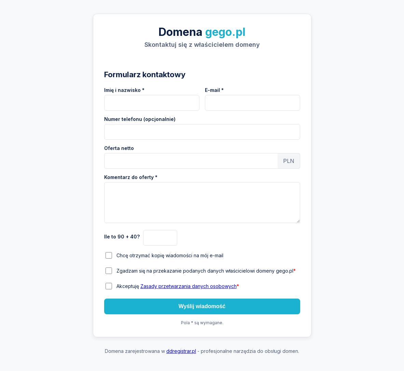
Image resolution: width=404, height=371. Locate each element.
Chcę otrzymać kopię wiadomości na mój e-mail (169, 255)
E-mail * (214, 90)
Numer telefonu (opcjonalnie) (140, 119)
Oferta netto (119, 148)
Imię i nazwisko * (124, 90)
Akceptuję (177, 286)
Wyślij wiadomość (202, 306)
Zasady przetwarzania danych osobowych (188, 286)
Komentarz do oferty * (130, 177)
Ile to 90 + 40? (122, 236)
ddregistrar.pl (181, 351)
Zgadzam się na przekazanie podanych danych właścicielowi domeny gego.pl (206, 271)
